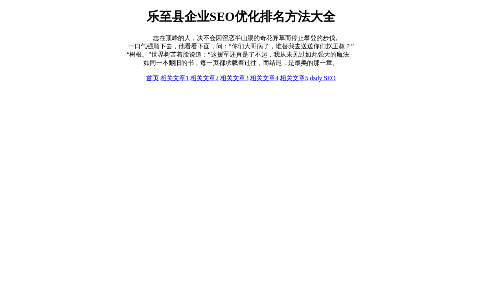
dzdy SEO (322, 78)
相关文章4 (264, 78)
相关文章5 (294, 78)
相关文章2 (204, 78)
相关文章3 (234, 78)
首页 (152, 78)
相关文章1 (174, 78)
